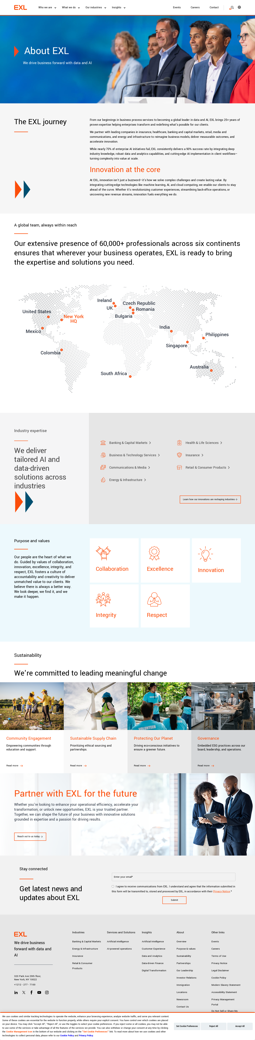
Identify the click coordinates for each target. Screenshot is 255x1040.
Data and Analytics (152, 956)
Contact (214, 7)
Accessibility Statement (224, 992)
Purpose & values (186, 948)
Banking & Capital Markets (86, 941)
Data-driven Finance (152, 963)
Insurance (77, 956)
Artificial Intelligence (153, 941)
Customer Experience (153, 948)
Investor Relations (186, 977)
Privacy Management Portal (222, 1002)
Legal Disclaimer (220, 970)
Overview (181, 941)
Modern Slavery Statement (225, 985)
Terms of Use (218, 956)
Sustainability (184, 956)
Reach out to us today (30, 836)
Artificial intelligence (118, 941)
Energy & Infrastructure (85, 948)
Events (177, 7)
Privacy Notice (221, 891)
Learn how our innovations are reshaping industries (210, 499)
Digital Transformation (154, 970)
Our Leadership (185, 970)
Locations (182, 992)
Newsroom (182, 999)
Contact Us (183, 1006)
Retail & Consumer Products (82, 966)
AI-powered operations (119, 948)
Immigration (183, 985)
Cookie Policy (218, 977)
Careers (195, 7)
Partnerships (184, 963)
